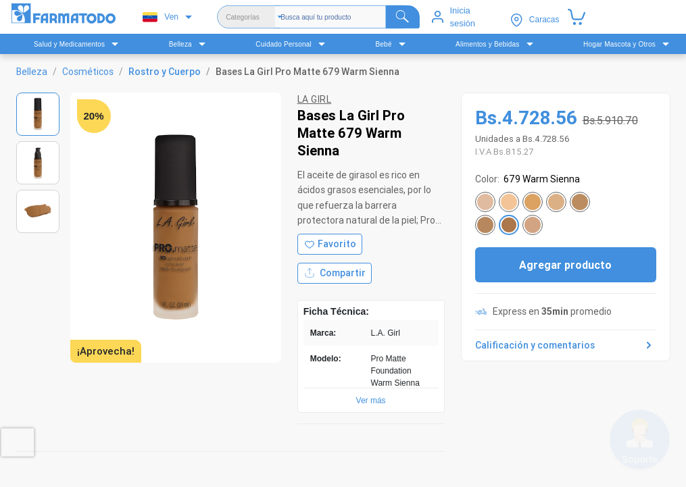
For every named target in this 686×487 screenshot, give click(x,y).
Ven (160, 17)
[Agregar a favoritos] (329, 244)
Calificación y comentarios (565, 345)
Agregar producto (565, 265)
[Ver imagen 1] (37, 114)
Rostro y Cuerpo (164, 72)
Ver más (371, 400)
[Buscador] (350, 17)
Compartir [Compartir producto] (334, 273)
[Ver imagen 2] (37, 162)
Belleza (31, 72)
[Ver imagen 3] (37, 211)
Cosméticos (88, 72)
